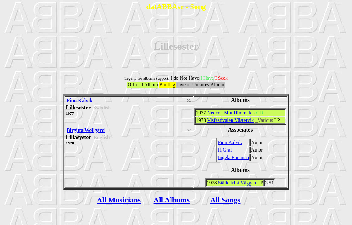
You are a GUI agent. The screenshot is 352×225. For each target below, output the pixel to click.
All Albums (172, 200)
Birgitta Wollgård (86, 130)
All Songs (225, 200)
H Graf (225, 149)
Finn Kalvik (79, 100)
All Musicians (119, 200)
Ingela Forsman (233, 157)
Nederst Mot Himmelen (231, 112)
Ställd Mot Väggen (237, 182)
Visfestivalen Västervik (230, 120)
